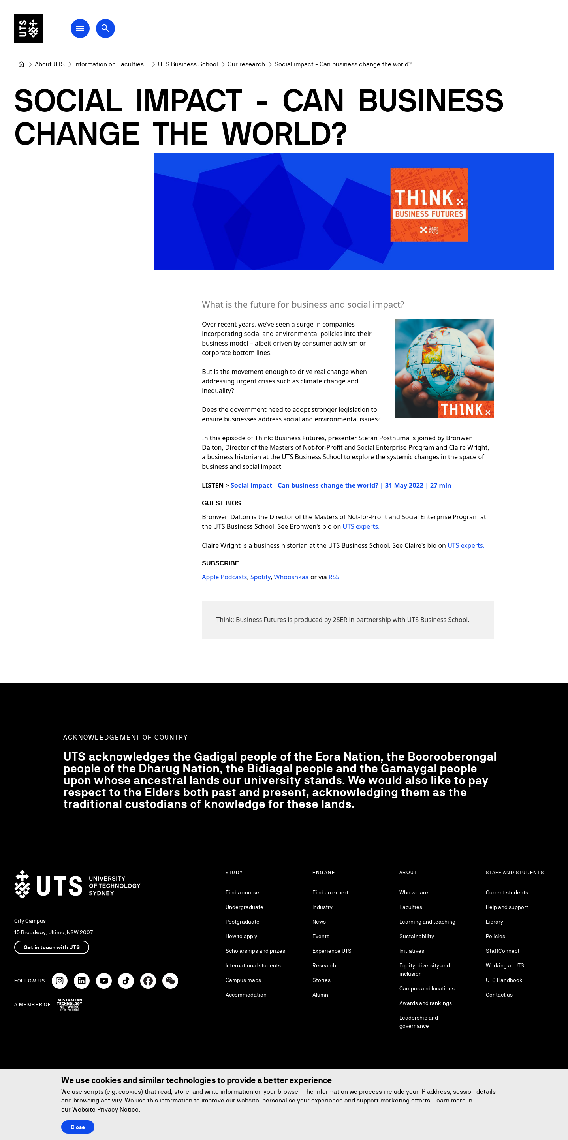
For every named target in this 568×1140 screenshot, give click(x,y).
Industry (322, 907)
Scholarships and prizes (255, 951)
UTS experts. (361, 526)
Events (320, 936)
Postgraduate (243, 921)
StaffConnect (502, 951)
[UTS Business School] (188, 64)
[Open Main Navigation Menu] (80, 28)
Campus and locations (427, 988)
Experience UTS (332, 951)
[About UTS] (50, 64)
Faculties (410, 907)
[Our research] (246, 64)
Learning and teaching (427, 921)
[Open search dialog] (105, 28)
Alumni (321, 995)
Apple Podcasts (224, 577)
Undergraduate (244, 907)
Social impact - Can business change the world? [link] (343, 64)
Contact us (499, 995)
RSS (333, 577)
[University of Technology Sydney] (21, 64)
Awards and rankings (425, 1003)
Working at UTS (505, 965)
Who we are (413, 892)
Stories (321, 980)
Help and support (507, 907)
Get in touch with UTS (52, 947)
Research (324, 965)
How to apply (241, 936)
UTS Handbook (504, 980)
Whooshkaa (291, 577)
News (319, 921)
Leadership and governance (418, 1021)
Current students (507, 892)
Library (494, 921)
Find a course (242, 892)
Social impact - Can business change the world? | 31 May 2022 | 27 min (340, 485)
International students (253, 965)
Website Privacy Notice (105, 1109)
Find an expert (330, 892)
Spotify (260, 577)
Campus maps (243, 980)
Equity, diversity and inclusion (424, 969)
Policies (495, 936)
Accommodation (246, 995)
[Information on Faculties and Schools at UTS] (111, 64)
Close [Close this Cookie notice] (78, 1127)
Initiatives (411, 951)
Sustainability (416, 936)
